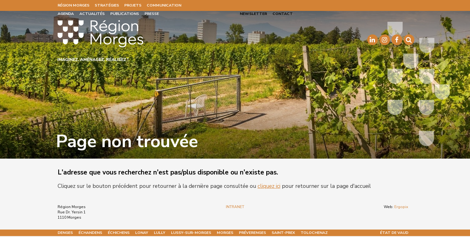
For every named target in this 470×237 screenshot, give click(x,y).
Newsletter (253, 13)
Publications (124, 13)
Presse (152, 13)
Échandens (90, 232)
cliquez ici (269, 186)
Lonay (141, 232)
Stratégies (107, 5)
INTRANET (235, 206)
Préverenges (252, 232)
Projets (132, 5)
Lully (159, 232)
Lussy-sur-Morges (191, 232)
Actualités (92, 13)
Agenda (66, 13)
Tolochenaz (314, 232)
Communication (164, 5)
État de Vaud (394, 232)
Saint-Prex (283, 232)
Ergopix (401, 206)
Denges (65, 232)
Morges (225, 232)
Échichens (119, 232)
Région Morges (73, 5)
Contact (283, 13)
